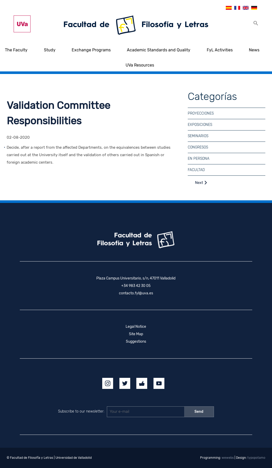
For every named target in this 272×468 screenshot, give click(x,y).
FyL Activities (220, 50)
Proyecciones (201, 113)
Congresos (198, 147)
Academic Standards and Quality (158, 50)
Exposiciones (200, 125)
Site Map (136, 334)
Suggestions (136, 341)
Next (201, 182)
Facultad (196, 170)
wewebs (228, 458)
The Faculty (16, 50)
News (254, 50)
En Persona (198, 158)
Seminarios (198, 136)
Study (49, 50)
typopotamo (256, 458)
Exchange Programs (91, 50)
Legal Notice (136, 326)
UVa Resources (140, 65)
